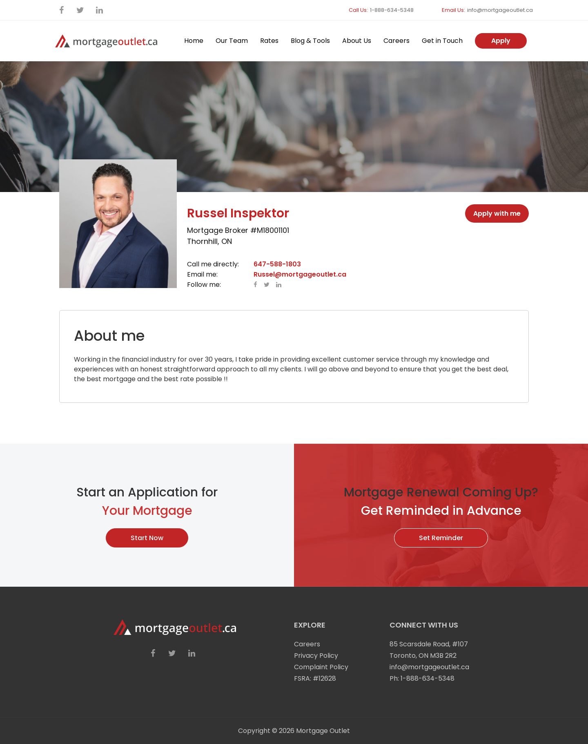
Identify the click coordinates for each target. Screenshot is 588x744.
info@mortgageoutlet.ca (500, 10)
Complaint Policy (321, 667)
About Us (356, 40)
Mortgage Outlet (323, 730)
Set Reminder (441, 538)
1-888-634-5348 (392, 10)
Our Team (232, 40)
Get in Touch (442, 40)
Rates (269, 40)
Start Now (147, 538)
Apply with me (497, 213)
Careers (396, 40)
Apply (500, 40)
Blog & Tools (310, 40)
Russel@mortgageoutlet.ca (300, 274)
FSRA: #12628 (315, 678)
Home (193, 40)
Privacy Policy (316, 655)
